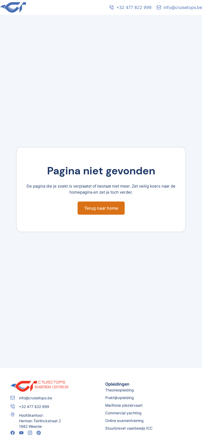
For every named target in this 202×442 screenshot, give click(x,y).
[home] (39, 7)
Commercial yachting (123, 413)
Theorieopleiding (119, 390)
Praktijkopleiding (119, 397)
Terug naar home (101, 208)
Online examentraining (124, 420)
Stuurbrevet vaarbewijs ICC (129, 428)
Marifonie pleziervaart (124, 405)
